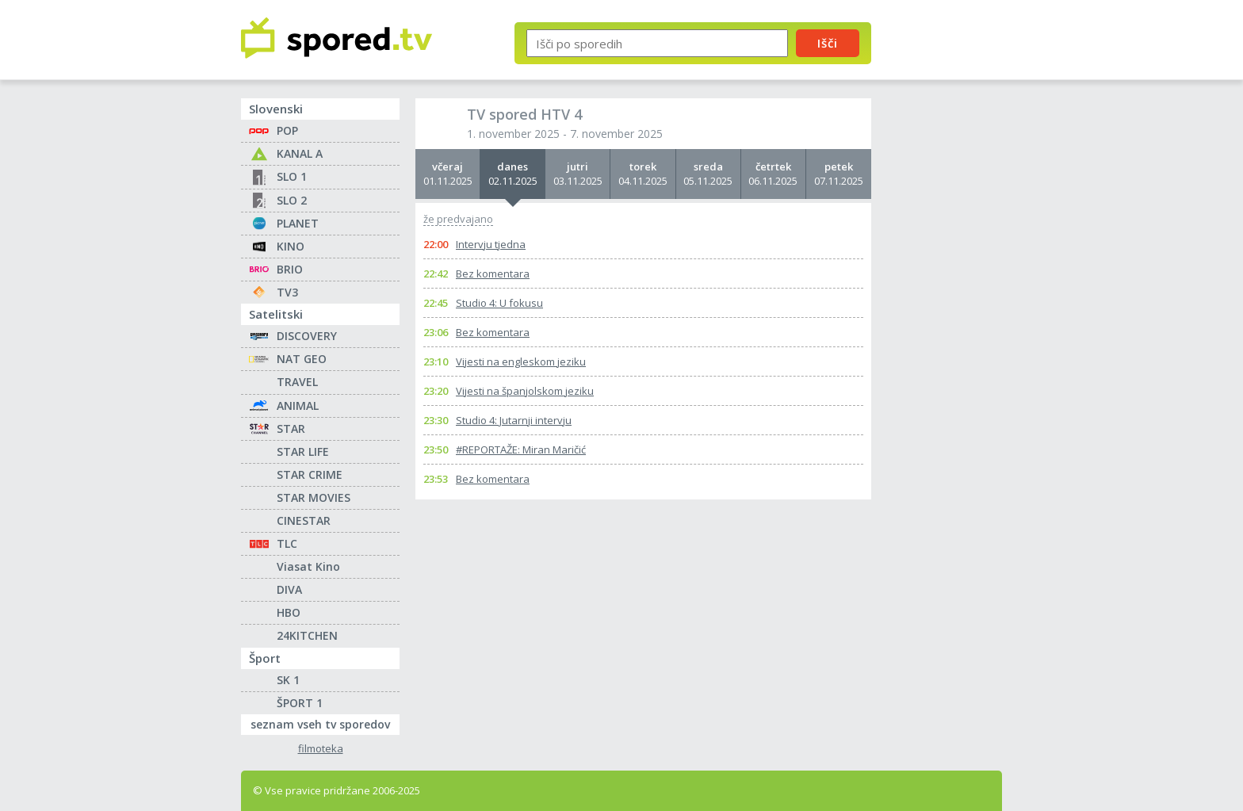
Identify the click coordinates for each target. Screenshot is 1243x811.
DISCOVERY (307, 335)
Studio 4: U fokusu (499, 303)
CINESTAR (304, 520)
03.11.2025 (577, 173)
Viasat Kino (308, 566)
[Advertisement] (950, 260)
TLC (287, 543)
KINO (290, 246)
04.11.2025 (642, 173)
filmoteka (320, 749)
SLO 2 (292, 200)
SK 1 (288, 679)
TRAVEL (297, 381)
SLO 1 (292, 176)
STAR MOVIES (313, 497)
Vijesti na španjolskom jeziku (525, 391)
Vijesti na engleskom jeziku (521, 361)
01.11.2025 (447, 173)
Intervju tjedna (491, 244)
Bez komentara (493, 273)
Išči (827, 43)
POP (287, 130)
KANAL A (300, 153)
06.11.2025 (773, 173)
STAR (291, 428)
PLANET (298, 223)
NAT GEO (302, 358)
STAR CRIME (309, 474)
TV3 (287, 292)
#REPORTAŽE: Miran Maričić (521, 449)
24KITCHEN (307, 635)
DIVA (289, 589)
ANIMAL (298, 405)
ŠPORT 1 (300, 702)
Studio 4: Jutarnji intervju (514, 420)
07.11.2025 (838, 173)
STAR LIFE (303, 451)
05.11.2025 (708, 173)
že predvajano (458, 219)
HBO (288, 612)
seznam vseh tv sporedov (325, 723)
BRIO (290, 269)
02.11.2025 (512, 173)
